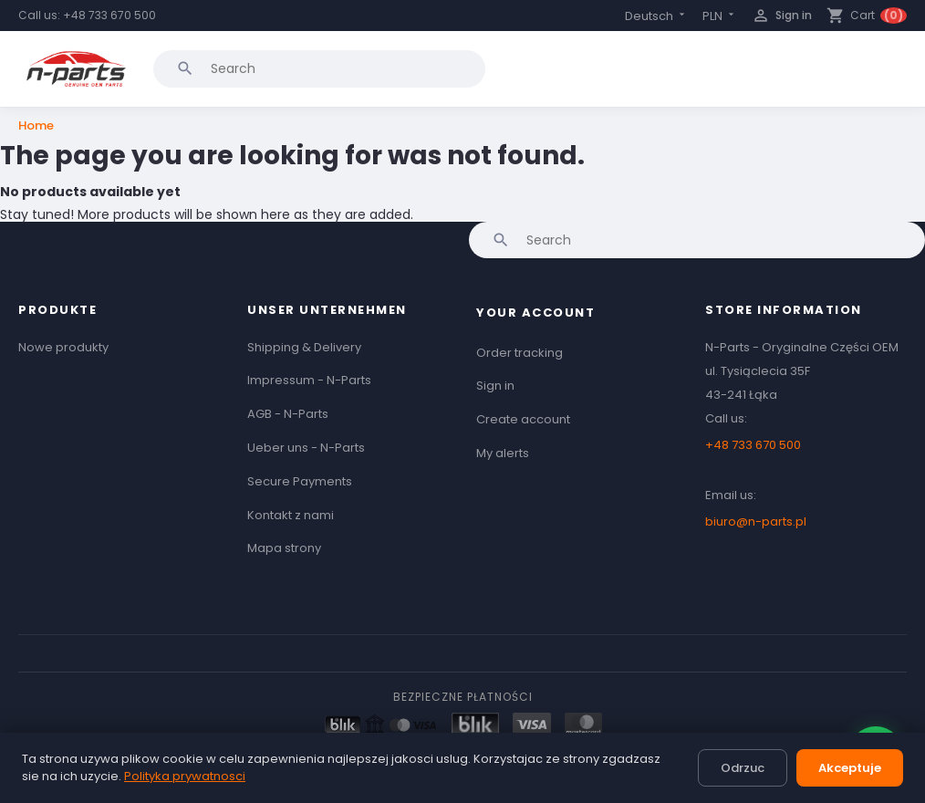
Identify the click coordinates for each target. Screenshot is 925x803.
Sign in (495, 385)
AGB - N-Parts (287, 413)
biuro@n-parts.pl (755, 521)
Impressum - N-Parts (309, 380)
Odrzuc (742, 768)
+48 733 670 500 (109, 15)
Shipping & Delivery (304, 347)
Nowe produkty (63, 347)
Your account (535, 312)
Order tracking (519, 352)
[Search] (319, 68)
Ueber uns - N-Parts (306, 447)
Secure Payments (299, 481)
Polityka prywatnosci (184, 776)
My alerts (502, 453)
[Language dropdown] (656, 16)
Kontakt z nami (290, 515)
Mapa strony (284, 548)
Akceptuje (849, 768)
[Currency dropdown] (719, 16)
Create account (523, 419)
